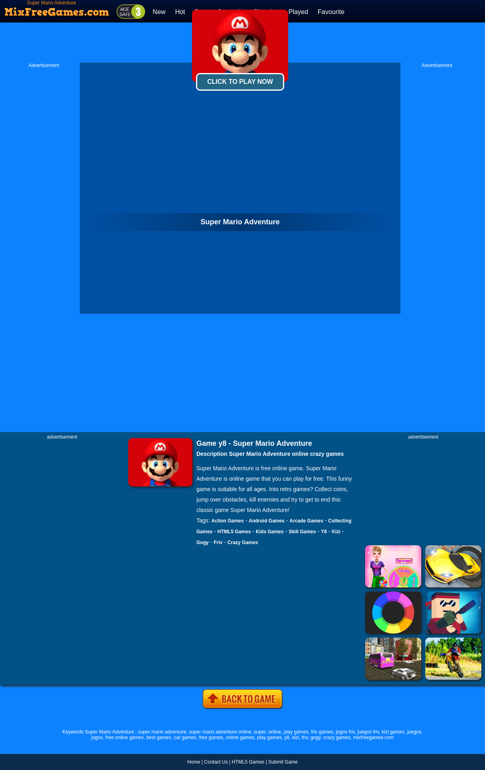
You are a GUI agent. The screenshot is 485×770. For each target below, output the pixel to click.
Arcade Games (306, 521)
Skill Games (302, 531)
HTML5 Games (234, 531)
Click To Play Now (240, 81)
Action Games (227, 521)
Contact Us (216, 762)
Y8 (324, 531)
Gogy (202, 542)
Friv (218, 542)
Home (193, 762)
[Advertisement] (44, 189)
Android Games (267, 521)
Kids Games (269, 531)
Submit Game (282, 762)
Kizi (336, 531)
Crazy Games (243, 542)
